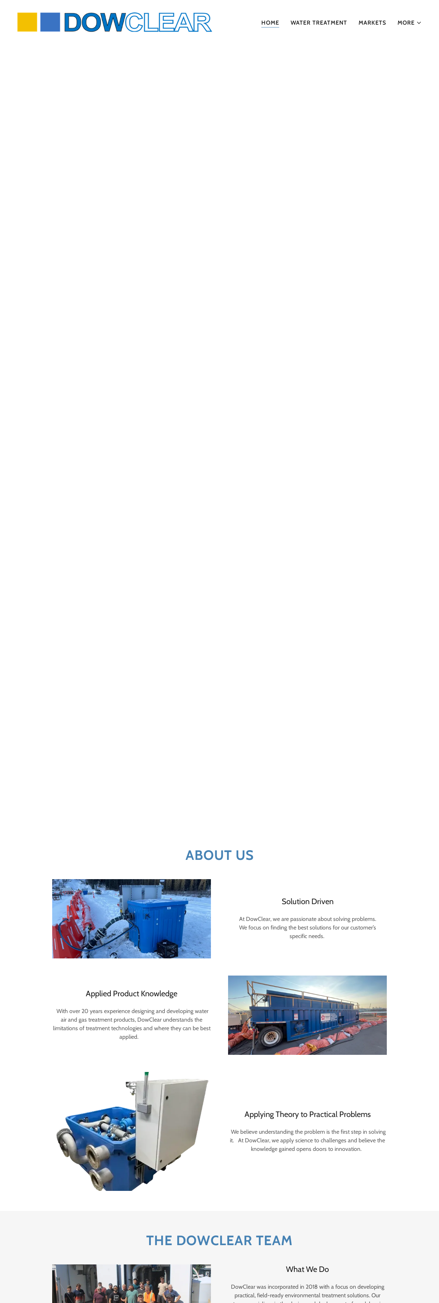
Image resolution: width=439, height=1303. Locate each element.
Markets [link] (372, 22)
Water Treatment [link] (319, 22)
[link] (115, 21)
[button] (410, 23)
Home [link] (270, 22)
